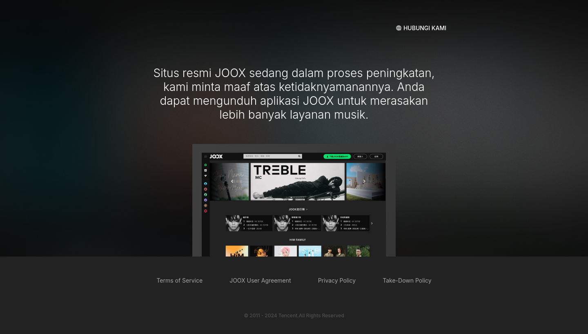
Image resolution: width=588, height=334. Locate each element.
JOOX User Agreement (260, 280)
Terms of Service (179, 280)
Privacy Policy (337, 280)
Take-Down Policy (407, 280)
